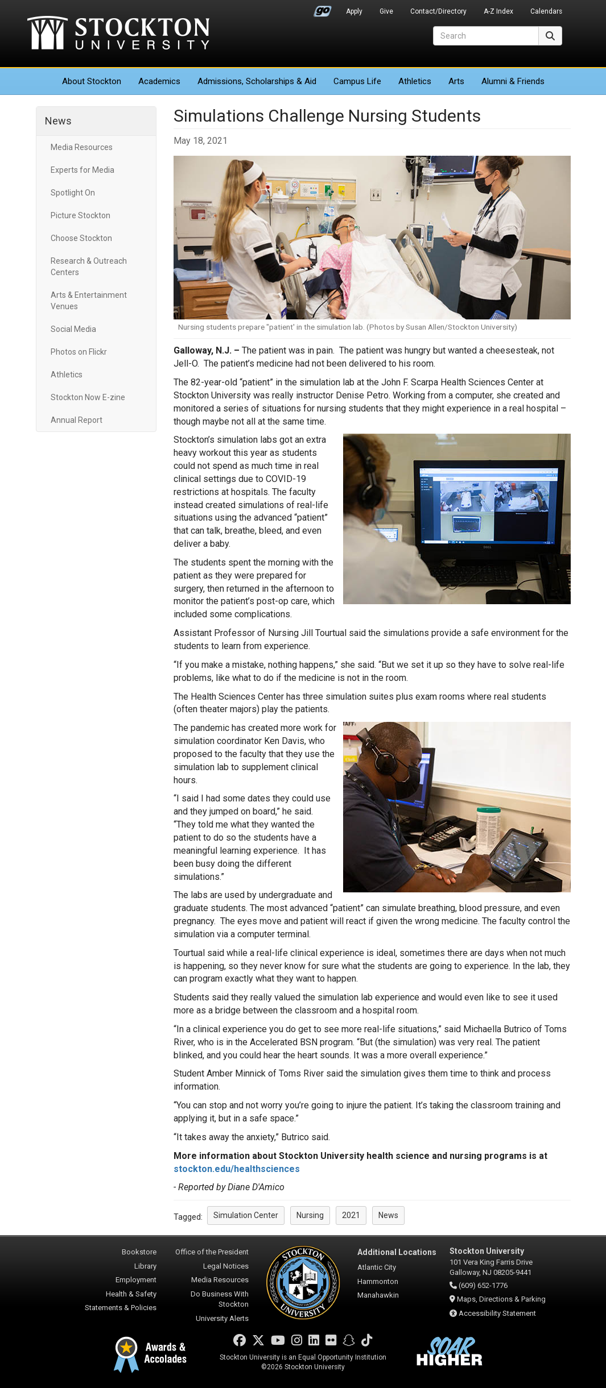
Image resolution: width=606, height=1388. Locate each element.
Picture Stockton (80, 215)
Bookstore (139, 1252)
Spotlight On (73, 192)
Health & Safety (131, 1294)
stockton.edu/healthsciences (237, 1168)
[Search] (486, 35)
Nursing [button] (310, 1215)
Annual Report (76, 420)
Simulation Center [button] (245, 1215)
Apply (354, 11)
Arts (456, 81)
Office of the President (212, 1252)
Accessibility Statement (497, 1313)
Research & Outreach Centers (89, 266)
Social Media (73, 329)
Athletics (414, 81)
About (91, 81)
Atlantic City (376, 1267)
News (58, 121)
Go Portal (323, 8)
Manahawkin (378, 1295)
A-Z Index (498, 11)
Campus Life (357, 81)
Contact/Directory (438, 11)
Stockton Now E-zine (88, 397)
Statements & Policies (120, 1307)
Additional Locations (396, 1252)
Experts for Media (82, 169)
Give (386, 11)
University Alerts (222, 1318)
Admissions (256, 81)
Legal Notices (226, 1266)
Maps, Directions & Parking (501, 1299)
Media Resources (82, 147)
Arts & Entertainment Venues (89, 300)
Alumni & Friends (513, 81)
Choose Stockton (81, 238)
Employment (136, 1279)
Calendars (546, 11)
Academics (159, 81)
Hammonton (377, 1281)
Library (145, 1266)
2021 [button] (351, 1215)
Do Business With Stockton (220, 1299)
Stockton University (118, 34)
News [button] (388, 1215)
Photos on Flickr (79, 351)
